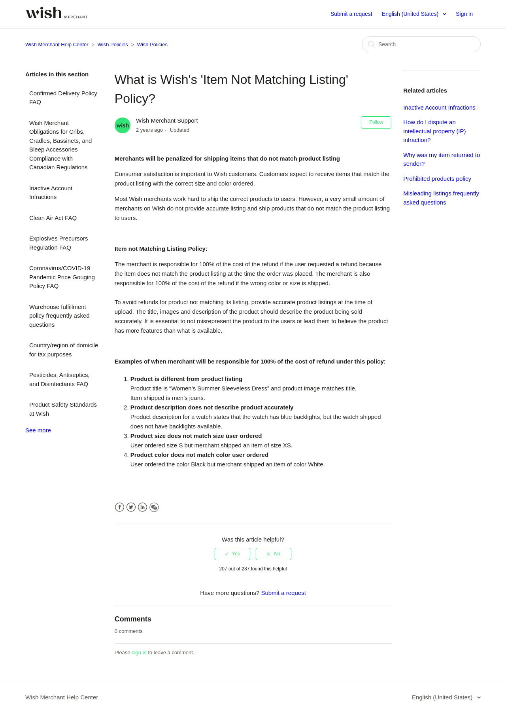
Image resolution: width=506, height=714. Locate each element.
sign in (139, 652)
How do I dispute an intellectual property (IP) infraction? (434, 131)
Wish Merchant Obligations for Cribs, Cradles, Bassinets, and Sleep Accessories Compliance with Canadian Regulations (60, 145)
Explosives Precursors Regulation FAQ (58, 243)
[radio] (232, 554)
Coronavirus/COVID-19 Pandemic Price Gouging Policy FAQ (62, 277)
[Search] (421, 44)
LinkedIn (142, 507)
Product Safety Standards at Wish (63, 409)
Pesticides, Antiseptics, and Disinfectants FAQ (59, 379)
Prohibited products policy (437, 178)
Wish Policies (113, 44)
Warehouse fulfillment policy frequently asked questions (59, 315)
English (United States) (411, 14)
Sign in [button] (464, 14)
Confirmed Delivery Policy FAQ (63, 98)
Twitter (131, 507)
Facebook (120, 507)
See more (38, 430)
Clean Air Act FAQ (53, 217)
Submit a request (351, 14)
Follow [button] (376, 122)
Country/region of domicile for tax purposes (63, 350)
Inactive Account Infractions (50, 193)
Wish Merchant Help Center (57, 44)
